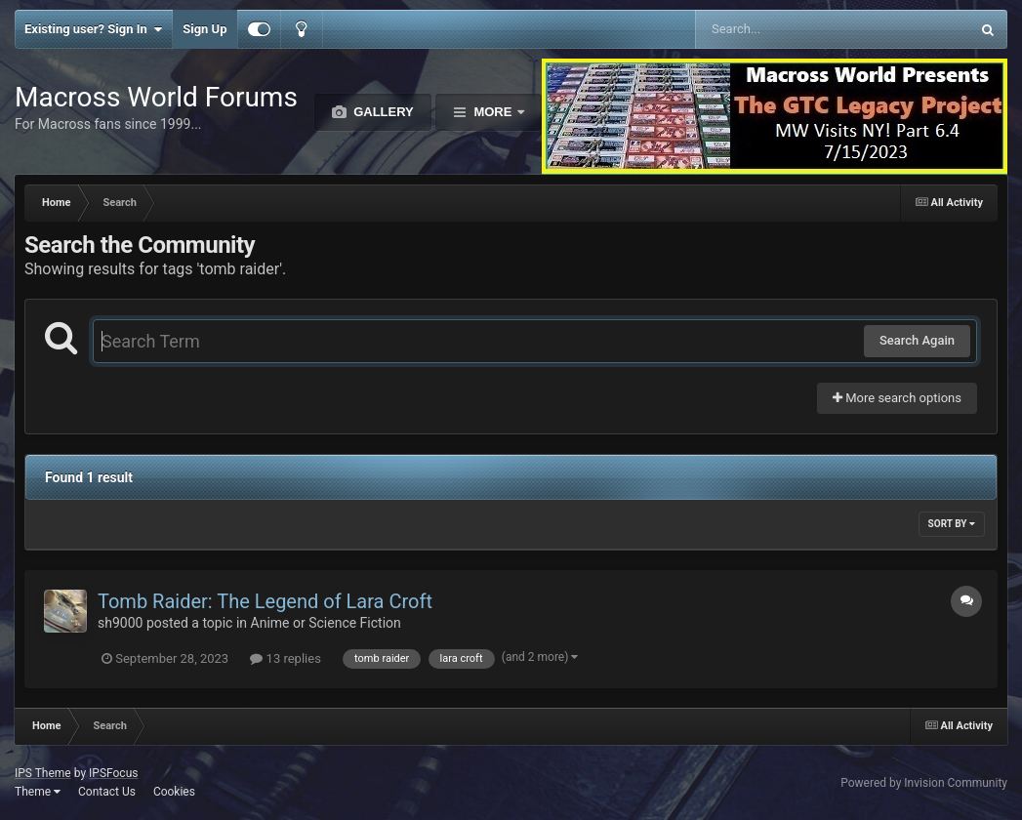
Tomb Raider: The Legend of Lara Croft (265, 601)
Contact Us (107, 792)
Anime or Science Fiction (326, 623)
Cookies (174, 792)
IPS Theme (43, 773)
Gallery (382, 111)
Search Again (917, 340)
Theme (38, 792)
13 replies (285, 658)
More (492, 111)
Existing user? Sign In (93, 29)
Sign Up (204, 28)
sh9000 (120, 623)
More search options (897, 397)
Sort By (951, 523)
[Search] (783, 29)
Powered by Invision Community (923, 783)
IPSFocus (113, 773)
